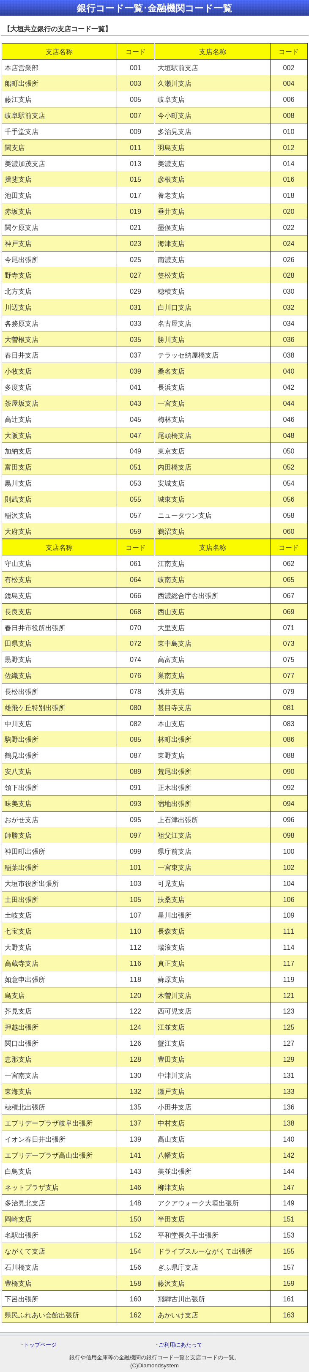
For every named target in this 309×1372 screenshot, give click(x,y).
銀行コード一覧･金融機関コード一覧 (154, 8)
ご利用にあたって (180, 1345)
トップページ (40, 1345)
